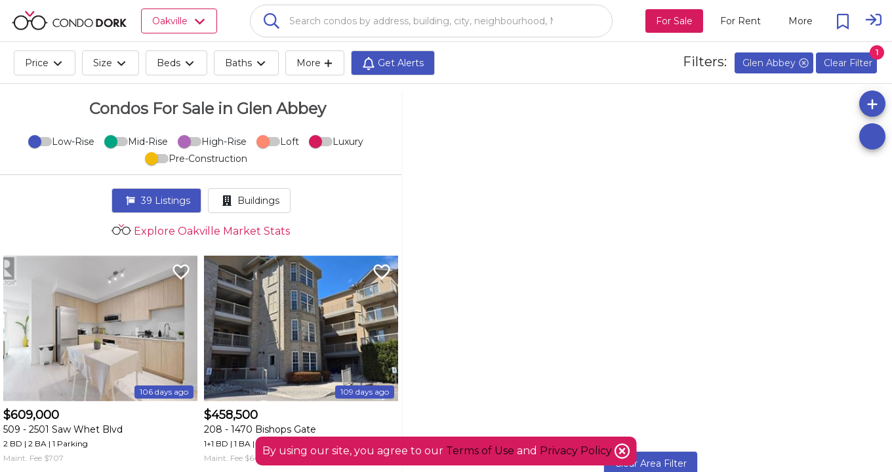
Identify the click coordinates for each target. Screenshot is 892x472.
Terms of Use (480, 450)
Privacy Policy (577, 450)
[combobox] (431, 21)
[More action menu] (800, 21)
